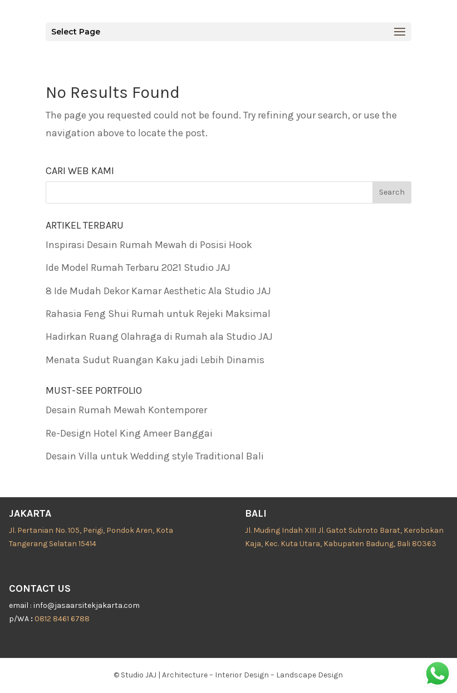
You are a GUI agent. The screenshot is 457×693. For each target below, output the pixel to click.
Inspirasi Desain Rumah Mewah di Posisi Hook (149, 245)
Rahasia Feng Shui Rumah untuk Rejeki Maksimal (158, 314)
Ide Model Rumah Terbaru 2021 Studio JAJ (138, 267)
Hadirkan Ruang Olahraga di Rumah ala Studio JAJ (159, 336)
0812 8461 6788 (62, 618)
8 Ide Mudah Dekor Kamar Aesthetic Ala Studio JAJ (158, 291)
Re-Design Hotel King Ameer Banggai (129, 433)
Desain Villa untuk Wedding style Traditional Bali (155, 456)
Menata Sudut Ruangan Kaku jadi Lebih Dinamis (155, 360)
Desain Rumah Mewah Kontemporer (126, 410)
